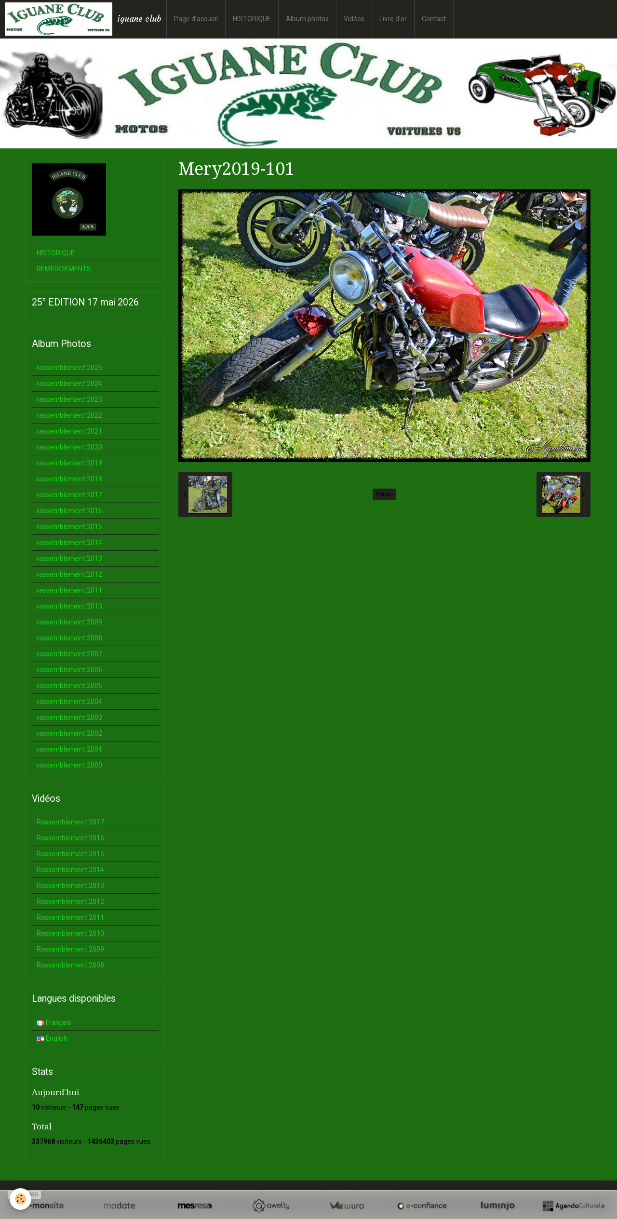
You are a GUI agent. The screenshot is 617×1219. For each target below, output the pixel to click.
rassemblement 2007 (69, 654)
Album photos (307, 19)
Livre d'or (393, 19)
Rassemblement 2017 (70, 822)
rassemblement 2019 (69, 463)
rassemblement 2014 (69, 542)
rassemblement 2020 (69, 447)
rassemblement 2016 (69, 511)
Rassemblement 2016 (70, 838)
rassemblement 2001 (69, 749)
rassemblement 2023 (69, 399)
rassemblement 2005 (69, 685)
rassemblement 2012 (69, 574)
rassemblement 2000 (69, 765)
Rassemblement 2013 (70, 885)
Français (54, 1022)
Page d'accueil (196, 19)
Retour (384, 494)
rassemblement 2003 (69, 717)
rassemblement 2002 (69, 733)
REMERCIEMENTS (64, 269)
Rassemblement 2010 (70, 933)
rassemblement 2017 (69, 495)
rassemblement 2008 (69, 638)
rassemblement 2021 (69, 431)
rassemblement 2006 (69, 670)
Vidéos (354, 19)
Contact (434, 19)
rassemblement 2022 (69, 415)
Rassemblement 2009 (70, 949)
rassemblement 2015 (69, 526)
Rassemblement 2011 (70, 917)
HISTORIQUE (252, 19)
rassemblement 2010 (69, 606)
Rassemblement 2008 (70, 965)
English (52, 1038)
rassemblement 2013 (69, 558)
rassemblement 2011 (69, 590)
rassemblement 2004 (69, 701)
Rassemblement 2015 (70, 854)
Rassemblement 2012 (70, 901)
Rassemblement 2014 (70, 870)
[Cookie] (20, 1199)
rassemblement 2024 (69, 383)
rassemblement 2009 (69, 622)
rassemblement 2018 (69, 479)
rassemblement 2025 (69, 367)
